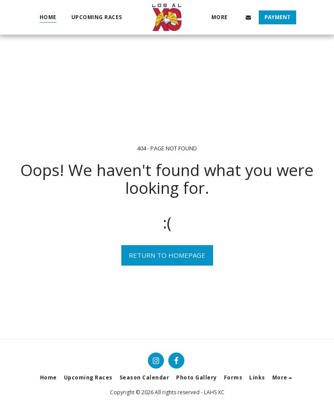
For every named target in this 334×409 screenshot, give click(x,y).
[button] (249, 17)
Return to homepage (167, 255)
